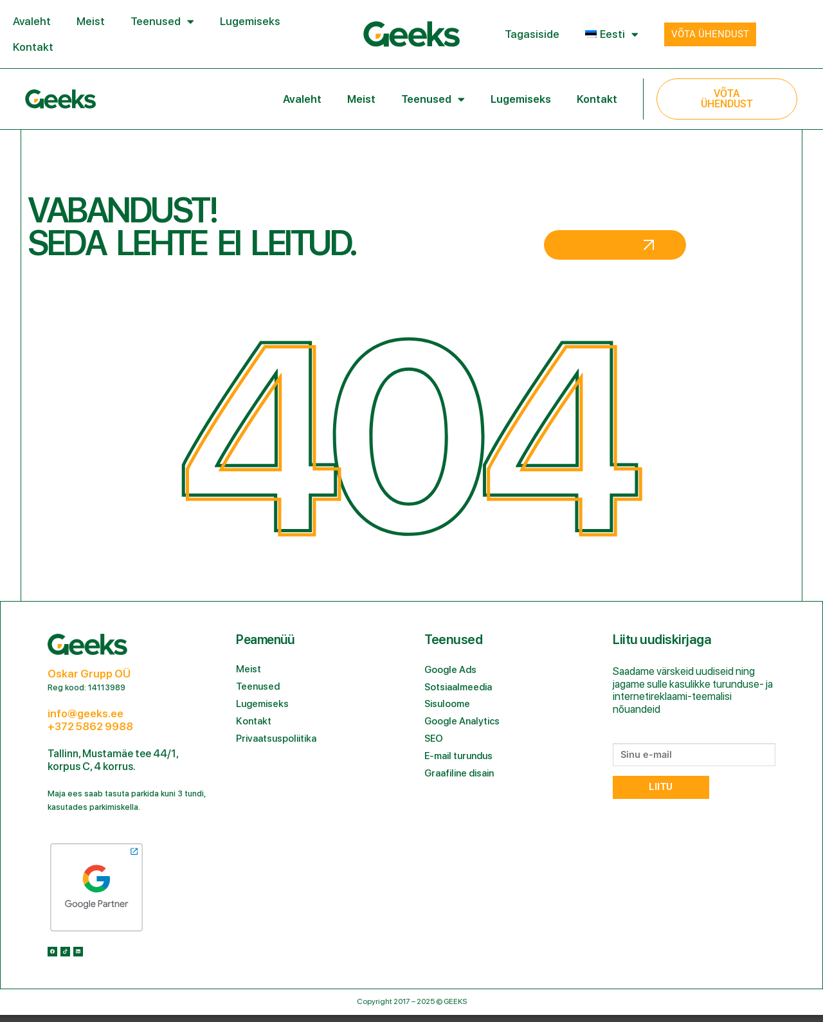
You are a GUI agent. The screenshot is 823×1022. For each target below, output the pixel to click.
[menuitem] (611, 34)
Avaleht (32, 21)
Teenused (162, 21)
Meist (91, 21)
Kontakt (33, 46)
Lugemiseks (250, 21)
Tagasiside (532, 34)
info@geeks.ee (85, 713)
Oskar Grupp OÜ (89, 673)
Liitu (661, 787)
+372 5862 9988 (90, 726)
